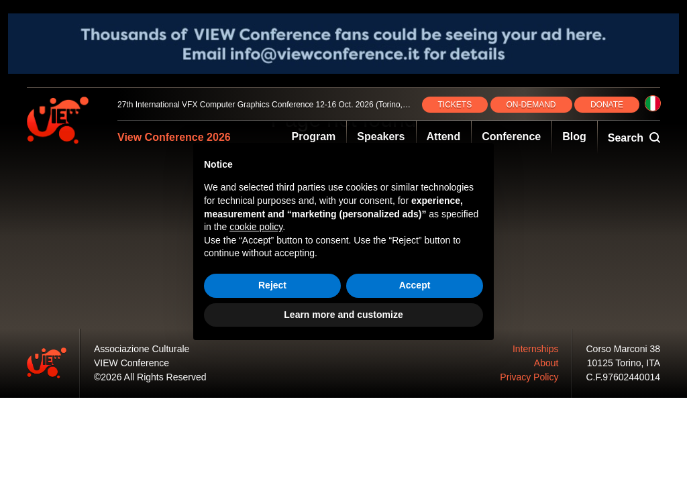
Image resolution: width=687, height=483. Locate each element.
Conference (511, 136)
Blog (574, 136)
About (546, 363)
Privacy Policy (529, 377)
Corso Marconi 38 (623, 348)
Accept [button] (415, 285)
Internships (535, 348)
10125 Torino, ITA (623, 363)
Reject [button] (272, 285)
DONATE (606, 104)
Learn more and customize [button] (343, 314)
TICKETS (455, 104)
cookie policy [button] (255, 226)
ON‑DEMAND (531, 104)
